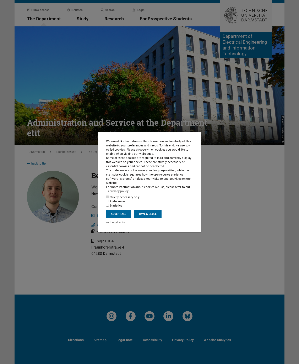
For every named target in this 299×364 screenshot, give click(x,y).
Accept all (118, 214)
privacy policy (117, 191)
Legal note (115, 222)
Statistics (114, 205)
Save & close (148, 214)
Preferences (116, 201)
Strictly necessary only (123, 197)
